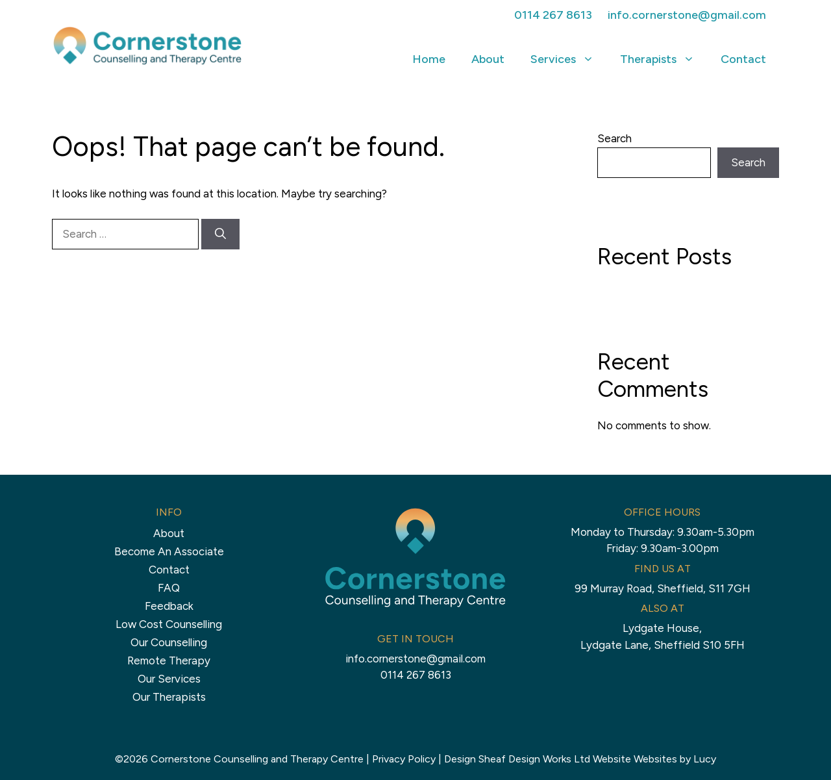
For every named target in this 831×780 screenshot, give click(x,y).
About (487, 59)
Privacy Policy (404, 759)
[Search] (220, 234)
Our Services (169, 678)
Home (428, 59)
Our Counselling (168, 642)
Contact (743, 59)
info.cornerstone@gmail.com (687, 15)
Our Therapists (169, 696)
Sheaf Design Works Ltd (534, 759)
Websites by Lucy (675, 759)
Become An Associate (169, 551)
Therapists (664, 59)
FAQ (169, 587)
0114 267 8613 (553, 15)
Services (568, 59)
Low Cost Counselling (169, 624)
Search (614, 138)
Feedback (169, 605)
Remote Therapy (168, 660)
